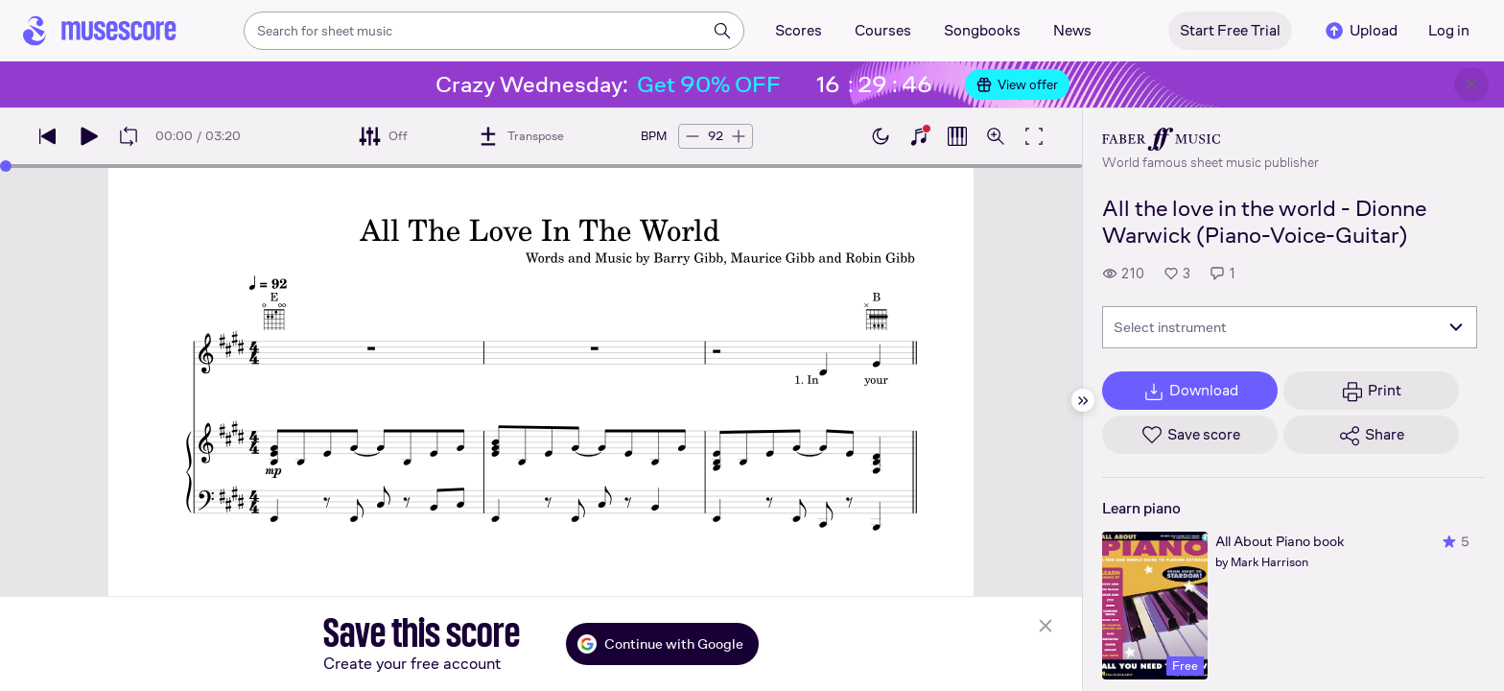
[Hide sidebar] (1082, 400)
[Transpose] (520, 136)
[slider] (6, 166)
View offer (1017, 84)
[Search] (722, 30)
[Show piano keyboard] (919, 136)
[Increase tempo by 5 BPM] (738, 136)
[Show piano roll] (957, 136)
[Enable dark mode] (880, 136)
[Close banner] (1471, 84)
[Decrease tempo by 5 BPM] (692, 136)
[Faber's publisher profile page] (1210, 139)
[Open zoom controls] (995, 136)
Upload (1360, 30)
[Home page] (99, 30)
